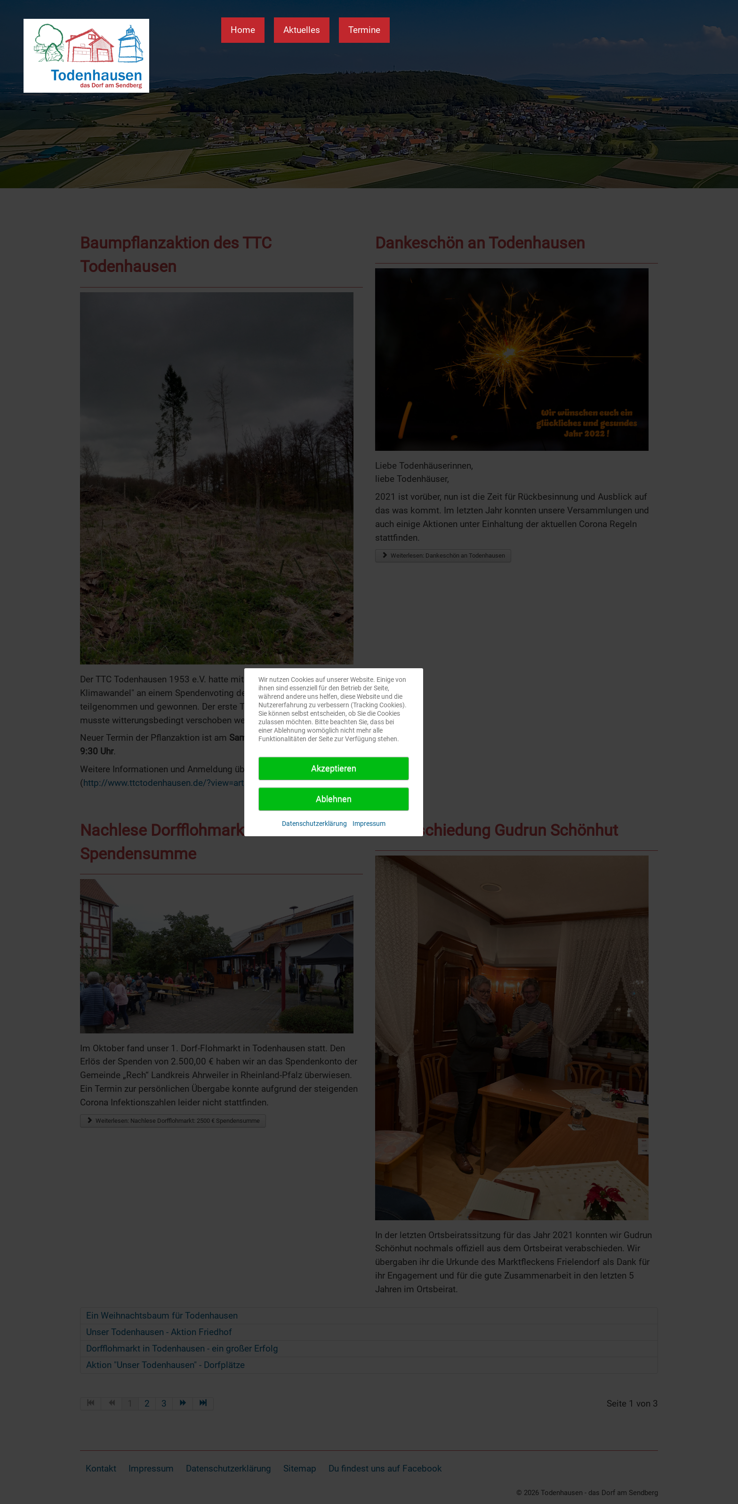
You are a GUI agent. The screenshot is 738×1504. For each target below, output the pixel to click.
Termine (364, 29)
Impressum (369, 823)
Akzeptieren (333, 768)
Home (243, 29)
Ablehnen (334, 799)
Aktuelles (301, 29)
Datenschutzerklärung (314, 823)
